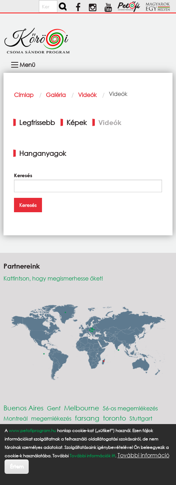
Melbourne (81, 408)
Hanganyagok (42, 153)
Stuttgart (140, 418)
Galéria (56, 94)
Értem (16, 466)
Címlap (24, 94)
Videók (87, 94)
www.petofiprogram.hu (32, 431)
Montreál (15, 418)
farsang (87, 418)
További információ (143, 455)
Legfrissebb (37, 122)
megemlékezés (51, 418)
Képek (76, 122)
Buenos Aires (23, 408)
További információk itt (92, 456)
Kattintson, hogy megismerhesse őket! (53, 278)
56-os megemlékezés (130, 408)
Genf (54, 408)
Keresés (23, 175)
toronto (114, 418)
